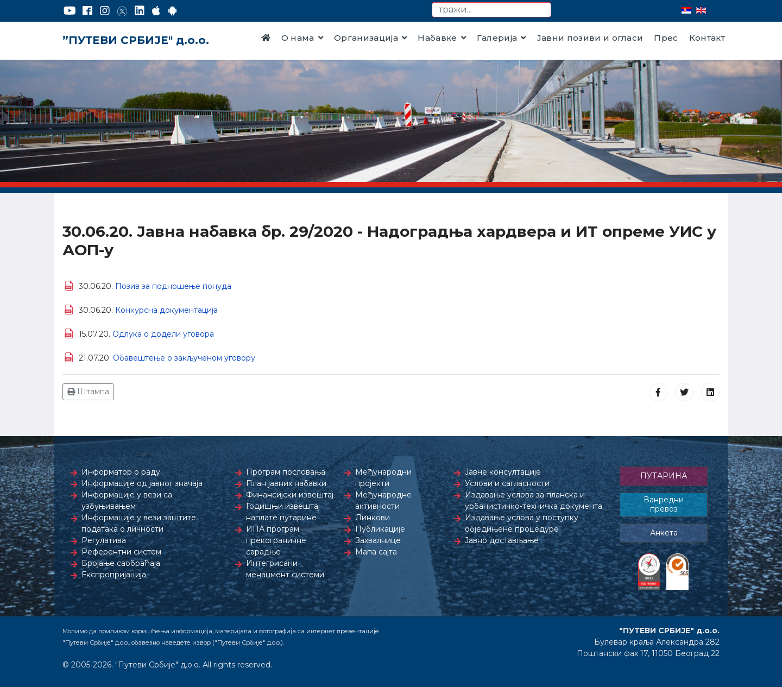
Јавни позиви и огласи (590, 38)
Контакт (707, 38)
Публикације (380, 529)
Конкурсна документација (166, 310)
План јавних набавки (286, 483)
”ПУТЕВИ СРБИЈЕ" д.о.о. (135, 40)
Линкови (372, 517)
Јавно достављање (502, 540)
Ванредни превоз (664, 504)
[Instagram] (105, 10)
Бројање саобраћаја (120, 563)
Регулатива (103, 540)
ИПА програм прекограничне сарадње (276, 540)
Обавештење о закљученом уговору (184, 358)
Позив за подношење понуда (173, 286)
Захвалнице (378, 540)
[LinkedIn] (139, 10)
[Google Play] (173, 10)
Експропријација (113, 574)
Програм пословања (285, 472)
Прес (666, 38)
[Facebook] (87, 10)
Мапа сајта (376, 552)
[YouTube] (70, 10)
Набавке (437, 38)
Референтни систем (121, 552)
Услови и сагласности (507, 483)
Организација (366, 38)
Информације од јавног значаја (142, 483)
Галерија (497, 38)
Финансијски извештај (289, 495)
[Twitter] (122, 10)
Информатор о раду (120, 472)
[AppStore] (156, 10)
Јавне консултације (503, 472)
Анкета (664, 533)
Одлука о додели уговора (163, 334)
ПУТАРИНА (663, 476)
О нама (297, 38)
